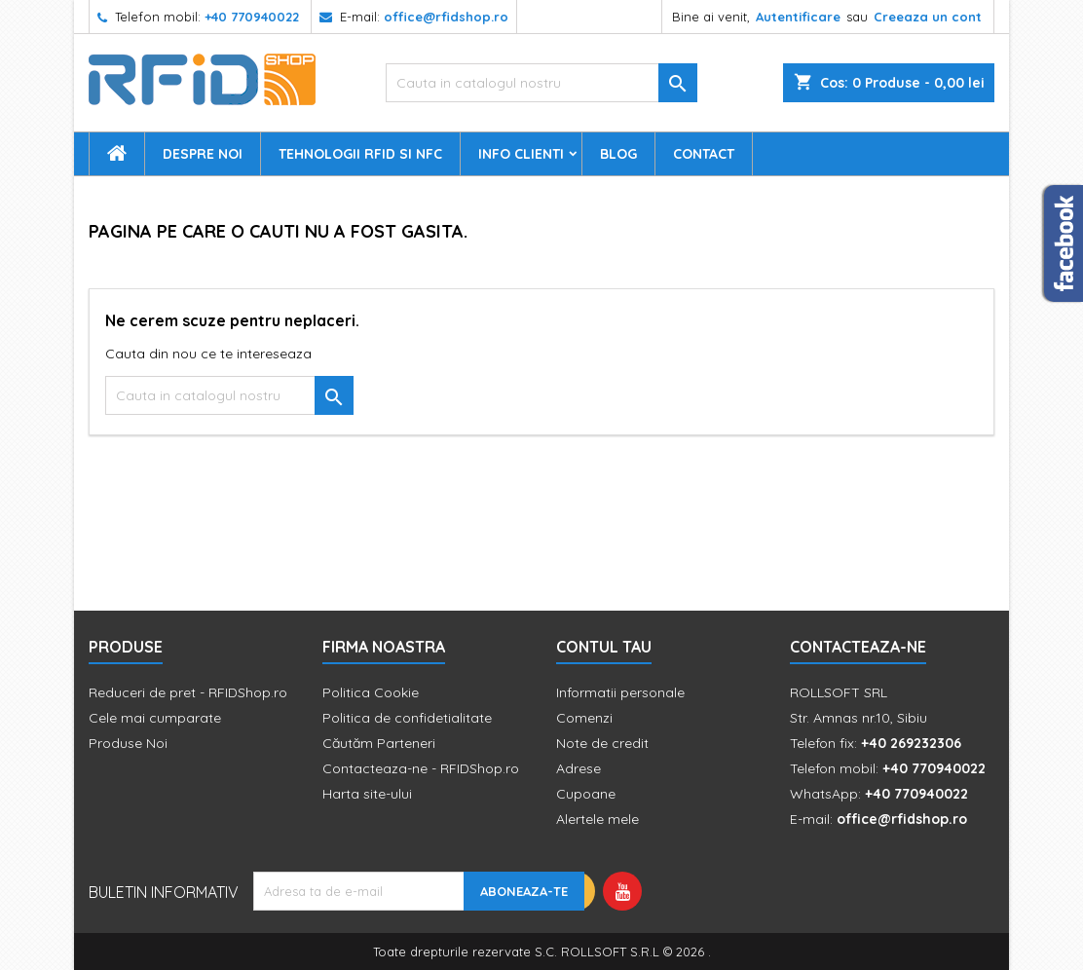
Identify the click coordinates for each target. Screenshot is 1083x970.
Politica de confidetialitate (407, 718)
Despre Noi (203, 154)
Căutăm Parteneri (378, 743)
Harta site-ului (367, 793)
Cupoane (586, 793)
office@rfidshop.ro (446, 16)
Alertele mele (597, 819)
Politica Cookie (370, 692)
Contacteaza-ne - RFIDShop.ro (420, 768)
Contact (703, 154)
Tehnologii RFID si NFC (360, 154)
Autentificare (798, 16)
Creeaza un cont (928, 16)
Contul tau (604, 646)
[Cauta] (541, 82)
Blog (618, 154)
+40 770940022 (252, 16)
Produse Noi (128, 743)
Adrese (578, 768)
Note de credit (602, 743)
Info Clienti (521, 154)
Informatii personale (620, 692)
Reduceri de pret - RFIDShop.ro (188, 692)
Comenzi (584, 718)
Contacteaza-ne (858, 646)
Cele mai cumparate (155, 718)
